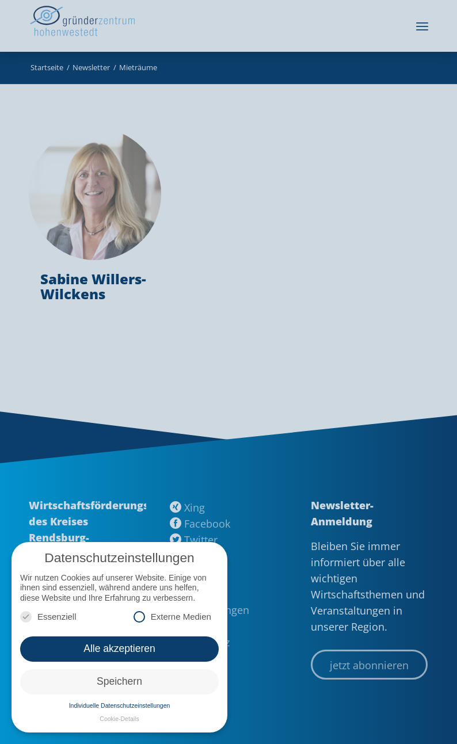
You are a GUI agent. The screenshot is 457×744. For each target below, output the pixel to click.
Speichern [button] (119, 681)
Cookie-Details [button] (119, 718)
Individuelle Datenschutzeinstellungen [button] (119, 705)
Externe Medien (172, 616)
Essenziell (48, 616)
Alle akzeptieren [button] (119, 648)
